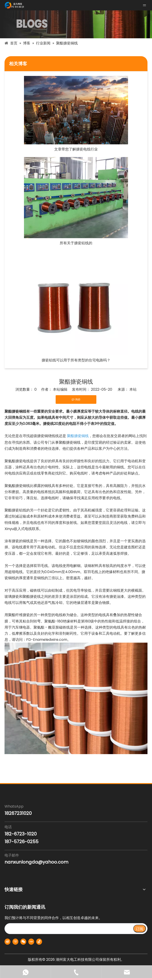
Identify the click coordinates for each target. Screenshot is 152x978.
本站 (133, 389)
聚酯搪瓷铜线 (78, 435)
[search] (69, 928)
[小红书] (31, 941)
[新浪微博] (7, 941)
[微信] (23, 941)
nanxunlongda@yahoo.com (36, 862)
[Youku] (15, 941)
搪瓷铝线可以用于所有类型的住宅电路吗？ (76, 360)
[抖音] (39, 941)
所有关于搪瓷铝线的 (76, 243)
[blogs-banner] (76, 24)
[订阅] (139, 928)
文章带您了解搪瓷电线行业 (76, 149)
